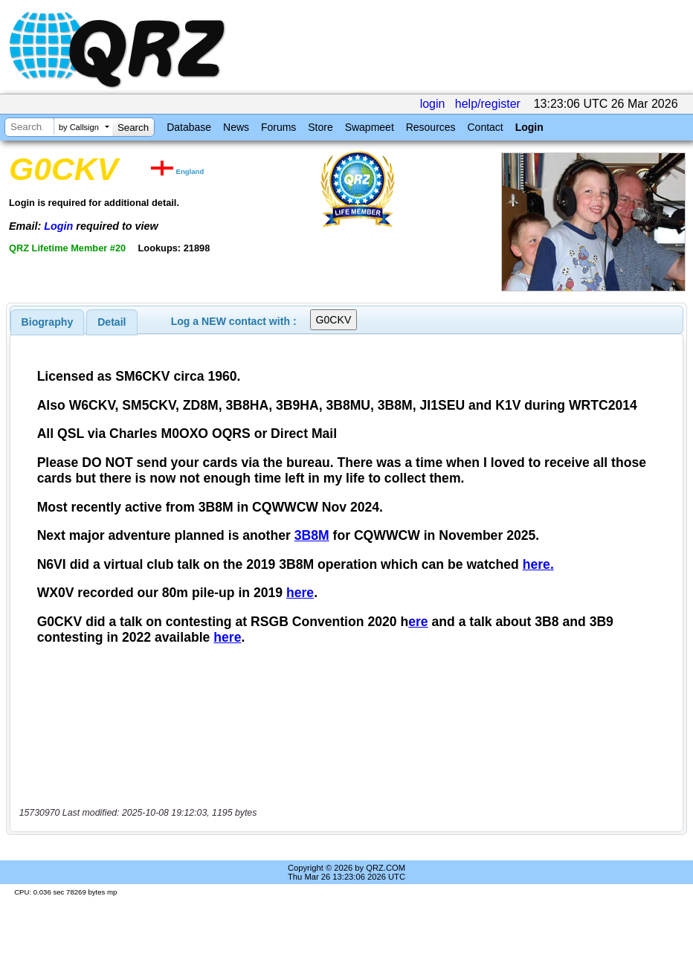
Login (529, 127)
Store (320, 127)
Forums (278, 127)
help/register (487, 103)
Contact (485, 127)
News (236, 127)
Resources (431, 127)
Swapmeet (369, 127)
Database (189, 127)
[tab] (47, 322)
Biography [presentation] (48, 322)
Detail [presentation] (111, 322)
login (432, 103)
